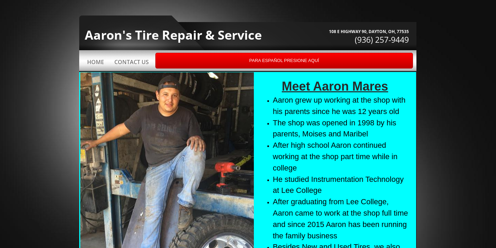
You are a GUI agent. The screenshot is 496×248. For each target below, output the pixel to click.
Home (95, 62)
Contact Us (131, 62)
